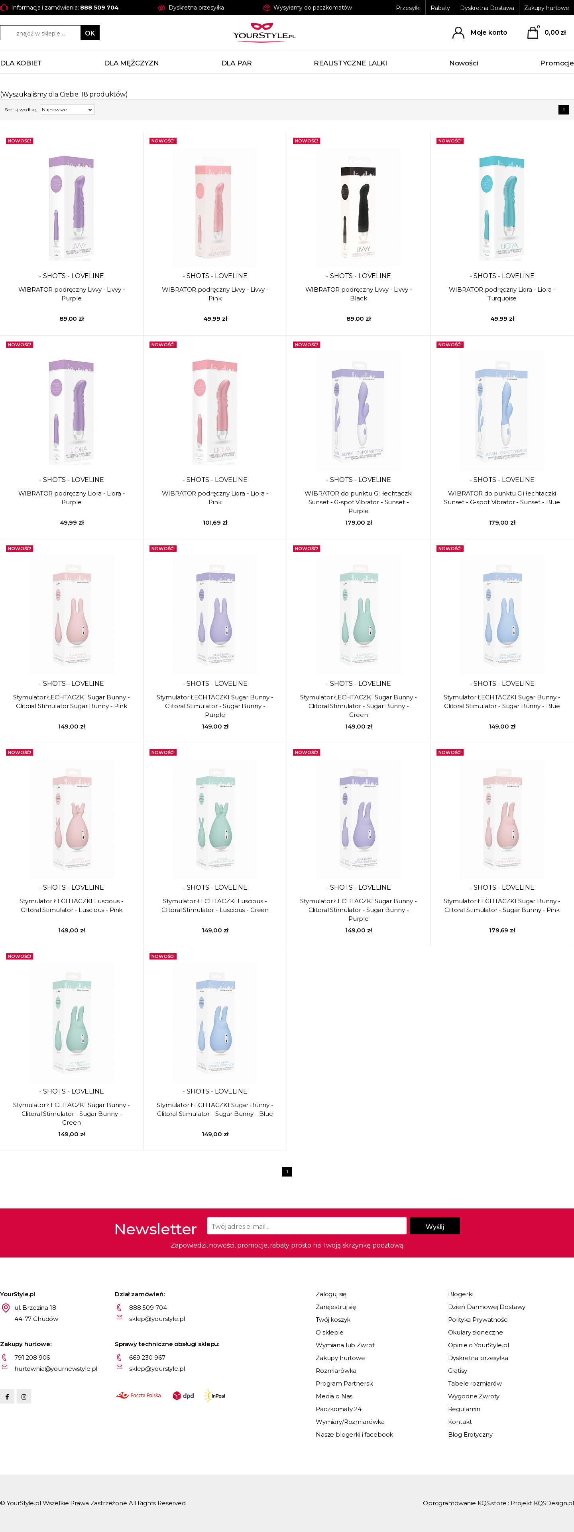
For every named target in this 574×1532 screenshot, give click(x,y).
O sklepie (330, 1332)
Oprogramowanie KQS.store (464, 1503)
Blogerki (460, 1294)
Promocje (557, 63)
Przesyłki (408, 8)
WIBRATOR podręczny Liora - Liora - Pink (215, 498)
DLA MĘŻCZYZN (131, 63)
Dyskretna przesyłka (478, 1358)
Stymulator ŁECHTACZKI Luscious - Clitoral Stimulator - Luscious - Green (215, 905)
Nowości (463, 63)
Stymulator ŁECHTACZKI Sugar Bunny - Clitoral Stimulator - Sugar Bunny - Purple (215, 706)
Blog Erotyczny (470, 1434)
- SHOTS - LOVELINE (71, 276)
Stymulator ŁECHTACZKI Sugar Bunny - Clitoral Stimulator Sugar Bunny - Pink (71, 701)
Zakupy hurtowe (546, 8)
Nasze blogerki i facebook (354, 1434)
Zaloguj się (331, 1294)
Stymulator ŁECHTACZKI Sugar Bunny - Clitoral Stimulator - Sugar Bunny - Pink (502, 905)
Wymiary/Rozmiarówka (350, 1421)
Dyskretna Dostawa (487, 8)
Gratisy (457, 1370)
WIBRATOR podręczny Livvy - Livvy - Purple (71, 294)
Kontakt (460, 1421)
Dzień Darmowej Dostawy (487, 1307)
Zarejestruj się (336, 1307)
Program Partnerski (344, 1383)
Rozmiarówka (336, 1370)
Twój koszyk (333, 1319)
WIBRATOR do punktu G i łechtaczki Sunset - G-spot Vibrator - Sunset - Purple (358, 502)
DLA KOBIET (21, 63)
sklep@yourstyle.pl (157, 1319)
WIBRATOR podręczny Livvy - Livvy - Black (358, 294)
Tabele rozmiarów (475, 1383)
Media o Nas (334, 1396)
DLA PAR (236, 63)
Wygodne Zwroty (473, 1396)
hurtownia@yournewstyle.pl (55, 1368)
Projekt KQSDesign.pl (542, 1503)
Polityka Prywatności (478, 1319)
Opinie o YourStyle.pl (478, 1345)
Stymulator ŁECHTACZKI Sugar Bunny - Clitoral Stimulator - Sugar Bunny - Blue (502, 701)
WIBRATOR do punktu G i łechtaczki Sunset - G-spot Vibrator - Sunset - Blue (502, 498)
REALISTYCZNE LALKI (350, 63)
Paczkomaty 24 (339, 1409)
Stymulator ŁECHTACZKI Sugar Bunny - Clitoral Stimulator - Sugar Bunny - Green (358, 706)
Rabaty (440, 8)
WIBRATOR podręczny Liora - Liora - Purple (71, 498)
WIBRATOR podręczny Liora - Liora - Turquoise (502, 294)
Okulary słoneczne (475, 1332)
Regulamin (464, 1409)
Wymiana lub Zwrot (345, 1345)
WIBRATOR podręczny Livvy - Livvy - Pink (215, 294)
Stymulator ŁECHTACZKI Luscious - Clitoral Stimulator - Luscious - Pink (71, 905)
